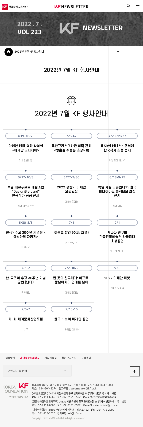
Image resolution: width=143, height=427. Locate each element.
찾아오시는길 (69, 358)
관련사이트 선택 (37, 371)
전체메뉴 (137, 5)
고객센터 (86, 358)
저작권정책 (51, 358)
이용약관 (10, 358)
